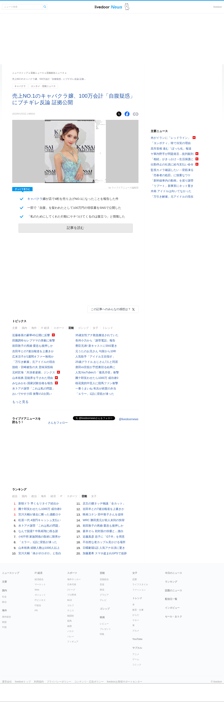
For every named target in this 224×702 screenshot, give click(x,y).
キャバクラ (20, 86)
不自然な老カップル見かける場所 (104, 542)
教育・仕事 (138, 610)
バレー (70, 636)
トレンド (107, 327)
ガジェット (40, 595)
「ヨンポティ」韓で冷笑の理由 (171, 143)
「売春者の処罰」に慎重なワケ (171, 175)
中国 (4, 627)
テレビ (103, 600)
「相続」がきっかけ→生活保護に (172, 159)
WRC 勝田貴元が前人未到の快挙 (103, 520)
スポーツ (59, 327)
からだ (135, 615)
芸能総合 (104, 579)
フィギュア (72, 641)
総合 (15, 496)
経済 (53, 496)
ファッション (139, 589)
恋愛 (134, 579)
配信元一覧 (171, 599)
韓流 (102, 589)
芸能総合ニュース (55, 73)
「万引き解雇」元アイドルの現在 (33, 361)
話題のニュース (173, 590)
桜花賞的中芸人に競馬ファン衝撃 (96, 383)
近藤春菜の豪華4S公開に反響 (31, 335)
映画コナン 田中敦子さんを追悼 (103, 514)
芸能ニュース (37, 73)
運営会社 (7, 681)
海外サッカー (74, 579)
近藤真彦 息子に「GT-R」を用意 (103, 536)
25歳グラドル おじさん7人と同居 (96, 361)
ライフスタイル (140, 584)
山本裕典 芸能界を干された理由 (32, 377)
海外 (34, 327)
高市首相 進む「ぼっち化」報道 (171, 148)
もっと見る (20, 401)
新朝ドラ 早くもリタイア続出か (38, 503)
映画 (102, 617)
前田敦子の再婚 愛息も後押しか (32, 345)
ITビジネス (40, 600)
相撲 (69, 626)
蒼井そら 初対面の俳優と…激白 (103, 531)
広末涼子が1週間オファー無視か (33, 356)
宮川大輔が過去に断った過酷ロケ (39, 514)
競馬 (69, 621)
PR (36, 610)
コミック (136, 664)
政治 (34, 496)
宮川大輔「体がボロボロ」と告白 (39, 553)
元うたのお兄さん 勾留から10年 (95, 351)
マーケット (40, 584)
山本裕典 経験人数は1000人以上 (39, 547)
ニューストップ (20, 73)
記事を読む (75, 228)
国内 (24, 327)
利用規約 (39, 681)
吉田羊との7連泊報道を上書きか (33, 351)
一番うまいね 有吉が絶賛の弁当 (95, 388)
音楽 (102, 584)
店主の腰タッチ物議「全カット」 (104, 503)
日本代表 (71, 584)
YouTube (137, 639)
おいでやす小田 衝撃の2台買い (32, 393)
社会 (4, 596)
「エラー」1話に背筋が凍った (94, 393)
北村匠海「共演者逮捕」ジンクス (33, 372)
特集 (102, 634)
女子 (95, 327)
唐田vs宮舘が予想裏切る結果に (95, 367)
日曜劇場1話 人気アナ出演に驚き (104, 547)
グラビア (104, 595)
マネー (135, 620)
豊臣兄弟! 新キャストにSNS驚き (96, 345)
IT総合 (38, 605)
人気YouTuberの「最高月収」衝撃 (97, 372)
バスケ (70, 631)
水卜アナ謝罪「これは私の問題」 (33, 388)
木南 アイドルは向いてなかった (171, 191)
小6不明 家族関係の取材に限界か (39, 536)
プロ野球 (71, 595)
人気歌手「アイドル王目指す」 (95, 356)
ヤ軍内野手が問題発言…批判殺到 (172, 153)
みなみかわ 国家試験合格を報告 (32, 383)
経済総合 (39, 579)
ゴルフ (70, 605)
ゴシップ (83, 327)
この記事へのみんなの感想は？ (111, 309)
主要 (15, 327)
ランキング (171, 581)
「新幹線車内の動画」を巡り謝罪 (172, 180)
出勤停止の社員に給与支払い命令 (172, 164)
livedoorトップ (23, 681)
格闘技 (70, 616)
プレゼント (105, 629)
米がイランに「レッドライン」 (171, 137)
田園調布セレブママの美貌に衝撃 (33, 340)
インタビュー (172, 607)
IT (61, 496)
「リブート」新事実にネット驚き (172, 185)
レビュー (104, 623)
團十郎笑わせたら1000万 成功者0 (96, 377)
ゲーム (135, 659)
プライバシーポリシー (59, 681)
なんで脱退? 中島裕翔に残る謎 (38, 531)
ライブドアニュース (108, 7)
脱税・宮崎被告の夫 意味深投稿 (32, 367)
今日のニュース (173, 573)
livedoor (217, 6)
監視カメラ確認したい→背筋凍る (172, 170)
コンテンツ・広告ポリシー (89, 681)
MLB (69, 600)
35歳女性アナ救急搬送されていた (97, 335)
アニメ (135, 654)
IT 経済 (45, 327)
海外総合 (6, 617)
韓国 (4, 622)
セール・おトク (173, 616)
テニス (70, 610)
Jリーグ (71, 589)
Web (37, 589)
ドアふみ (127, 6)
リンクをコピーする (135, 114)
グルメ (135, 630)
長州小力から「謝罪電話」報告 (95, 340)
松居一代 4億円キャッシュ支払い (39, 520)
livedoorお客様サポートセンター (124, 681)
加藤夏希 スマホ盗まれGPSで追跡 (104, 553)
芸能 (71, 327)
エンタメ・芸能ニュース (43, 86)
